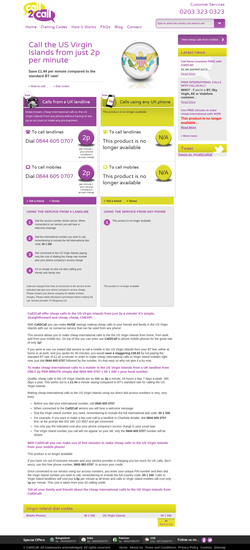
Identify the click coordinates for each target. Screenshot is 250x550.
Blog (119, 27)
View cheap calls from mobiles (202, 39)
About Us (136, 547)
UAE (153, 538)
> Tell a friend (35, 201)
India (90, 538)
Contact (134, 27)
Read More (188, 74)
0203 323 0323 (202, 11)
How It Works (83, 27)
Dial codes (62, 86)
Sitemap (220, 547)
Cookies (206, 547)
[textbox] (184, 23)
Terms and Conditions (160, 547)
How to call (38, 86)
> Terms (54, 201)
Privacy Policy (188, 547)
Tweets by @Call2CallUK (195, 154)
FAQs (105, 27)
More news (190, 135)
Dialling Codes (54, 27)
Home (30, 27)
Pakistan (124, 538)
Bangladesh (63, 538)
